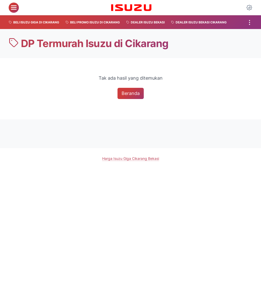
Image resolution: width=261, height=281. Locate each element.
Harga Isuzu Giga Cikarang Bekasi (130, 158)
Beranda (131, 93)
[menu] (14, 8)
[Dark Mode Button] (249, 8)
